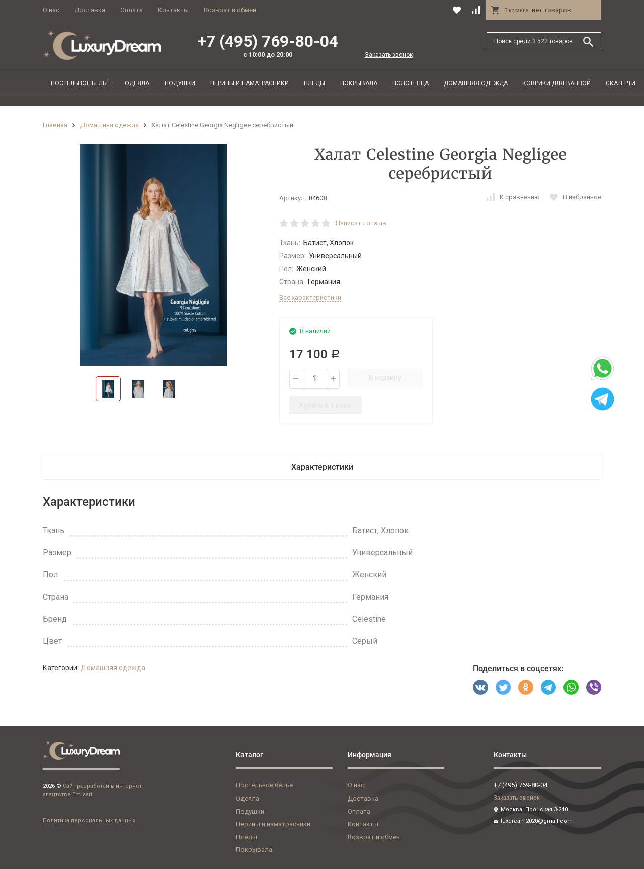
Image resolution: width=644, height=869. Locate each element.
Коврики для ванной (556, 83)
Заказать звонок (389, 54)
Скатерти (620, 83)
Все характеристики (310, 297)
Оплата (131, 10)
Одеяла (137, 83)
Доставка (89, 10)
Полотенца (410, 83)
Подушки (180, 83)
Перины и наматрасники (249, 83)
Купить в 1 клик (325, 405)
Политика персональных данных (89, 820)
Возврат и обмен (230, 10)
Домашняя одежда (476, 83)
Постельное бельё (80, 83)
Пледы (314, 83)
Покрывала (358, 83)
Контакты (173, 10)
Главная (55, 125)
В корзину (385, 378)
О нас (51, 10)
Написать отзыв (361, 223)
